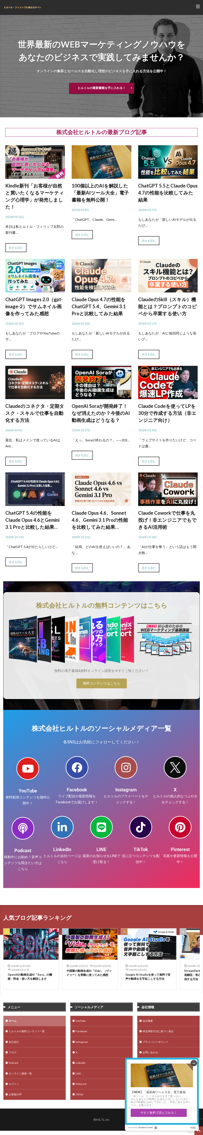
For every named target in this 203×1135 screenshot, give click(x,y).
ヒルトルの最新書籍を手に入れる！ (102, 88)
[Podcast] (23, 828)
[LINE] (101, 827)
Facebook (77, 789)
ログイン (15, 1088)
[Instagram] (126, 767)
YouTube (28, 790)
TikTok (140, 849)
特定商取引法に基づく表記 (161, 1033)
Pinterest (180, 849)
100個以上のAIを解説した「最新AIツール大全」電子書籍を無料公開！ (100, 193)
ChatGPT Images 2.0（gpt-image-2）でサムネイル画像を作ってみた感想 (34, 306)
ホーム (13, 1022)
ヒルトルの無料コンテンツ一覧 (30, 1033)
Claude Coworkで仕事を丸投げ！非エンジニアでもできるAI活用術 (167, 520)
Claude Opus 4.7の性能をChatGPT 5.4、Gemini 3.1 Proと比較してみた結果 (99, 306)
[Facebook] (77, 767)
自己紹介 (15, 1044)
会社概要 (149, 1022)
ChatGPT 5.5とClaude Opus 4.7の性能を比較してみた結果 (168, 193)
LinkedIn (62, 849)
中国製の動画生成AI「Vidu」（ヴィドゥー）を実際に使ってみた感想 (89, 975)
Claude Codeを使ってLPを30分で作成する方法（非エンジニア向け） (167, 413)
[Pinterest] (180, 827)
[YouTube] (27, 768)
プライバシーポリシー (158, 1044)
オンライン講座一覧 (22, 1077)
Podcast (22, 850)
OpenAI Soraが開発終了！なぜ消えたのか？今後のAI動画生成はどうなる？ (101, 413)
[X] (175, 767)
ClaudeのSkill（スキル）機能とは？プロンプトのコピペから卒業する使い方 (167, 306)
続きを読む (16, 247)
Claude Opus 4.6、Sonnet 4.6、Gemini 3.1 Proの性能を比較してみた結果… (100, 520)
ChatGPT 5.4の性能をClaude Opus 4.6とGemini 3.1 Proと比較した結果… (32, 520)
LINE (101, 849)
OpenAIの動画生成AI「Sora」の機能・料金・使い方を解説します (30, 977)
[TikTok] (140, 827)
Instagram (126, 789)
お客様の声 (16, 1100)
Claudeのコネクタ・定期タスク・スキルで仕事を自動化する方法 (34, 413)
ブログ (13, 1055)
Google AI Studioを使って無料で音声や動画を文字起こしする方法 (148, 977)
